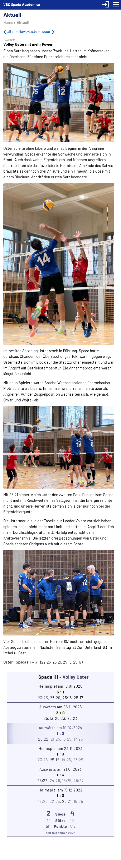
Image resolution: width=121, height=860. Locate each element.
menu (116, 4)
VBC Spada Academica (21, 4)
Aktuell (23, 22)
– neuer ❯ (46, 31)
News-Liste (28, 31)
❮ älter (9, 31)
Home (8, 22)
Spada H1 (48, 677)
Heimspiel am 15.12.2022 (60, 796)
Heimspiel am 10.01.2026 (60, 692)
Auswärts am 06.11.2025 (60, 713)
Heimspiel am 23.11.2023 (60, 754)
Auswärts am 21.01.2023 (60, 775)
